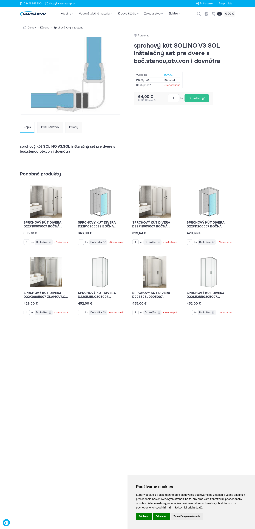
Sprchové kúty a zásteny (68, 27)
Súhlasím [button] (144, 516)
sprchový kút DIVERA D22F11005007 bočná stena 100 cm (151, 226)
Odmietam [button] (161, 516)
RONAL (168, 74)
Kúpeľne (44, 27)
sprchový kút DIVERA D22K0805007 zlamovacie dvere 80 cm (46, 297)
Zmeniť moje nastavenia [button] (187, 516)
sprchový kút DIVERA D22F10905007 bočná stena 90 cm (43, 226)
